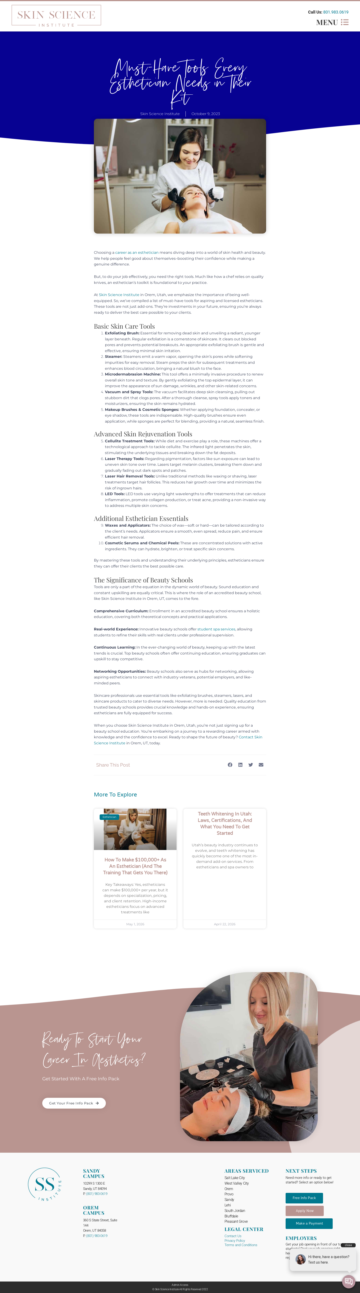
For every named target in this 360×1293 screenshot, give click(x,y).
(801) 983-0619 (96, 1194)
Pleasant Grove (236, 1221)
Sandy (229, 1199)
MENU (327, 22)
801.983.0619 (336, 12)
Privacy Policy (235, 1241)
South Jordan (235, 1210)
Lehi (228, 1205)
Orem (229, 1189)
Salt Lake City (235, 1178)
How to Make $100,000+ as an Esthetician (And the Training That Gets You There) (135, 866)
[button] (230, 764)
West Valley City (237, 1183)
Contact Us (233, 1236)
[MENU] (345, 22)
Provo (229, 1194)
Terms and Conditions (241, 1245)
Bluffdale (231, 1216)
